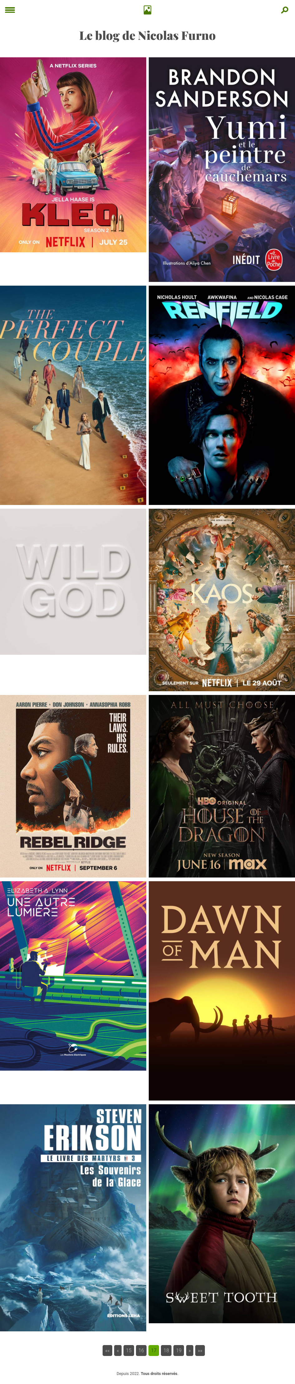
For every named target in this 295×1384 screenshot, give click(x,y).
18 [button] (166, 1350)
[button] (107, 1350)
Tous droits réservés (159, 1373)
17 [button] (154, 1350)
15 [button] (129, 1350)
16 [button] (141, 1350)
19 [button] (178, 1350)
